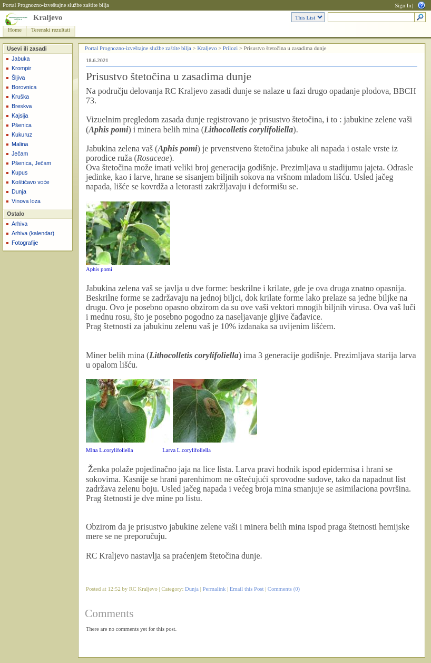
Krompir (21, 68)
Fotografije (25, 242)
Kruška (20, 96)
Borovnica (24, 87)
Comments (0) (284, 589)
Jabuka (21, 58)
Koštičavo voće (31, 182)
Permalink (214, 589)
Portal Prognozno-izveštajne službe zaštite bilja (56, 5)
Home (15, 30)
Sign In (403, 5)
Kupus (19, 172)
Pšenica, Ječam (31, 163)
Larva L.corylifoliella (186, 450)
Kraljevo (47, 17)
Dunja (19, 191)
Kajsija (20, 115)
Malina (20, 144)
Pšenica (22, 125)
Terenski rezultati (50, 30)
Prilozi (230, 48)
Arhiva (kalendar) (33, 233)
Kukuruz (22, 134)
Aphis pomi (99, 269)
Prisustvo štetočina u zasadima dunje (168, 76)
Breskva (22, 106)
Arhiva (19, 223)
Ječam (20, 153)
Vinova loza (26, 201)
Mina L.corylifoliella (109, 450)
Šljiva (18, 77)
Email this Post (247, 589)
